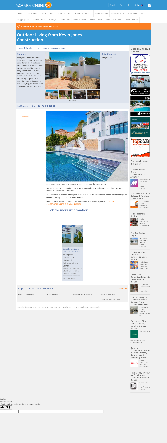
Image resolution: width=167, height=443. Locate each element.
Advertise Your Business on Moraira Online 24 (41, 26)
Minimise (122, 288)
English (139, 5)
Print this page (22, 106)
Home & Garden (25, 48)
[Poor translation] (8, 407)
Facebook (25, 116)
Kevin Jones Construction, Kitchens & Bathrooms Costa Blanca (70, 260)
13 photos (72, 100)
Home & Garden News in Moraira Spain (50, 48)
